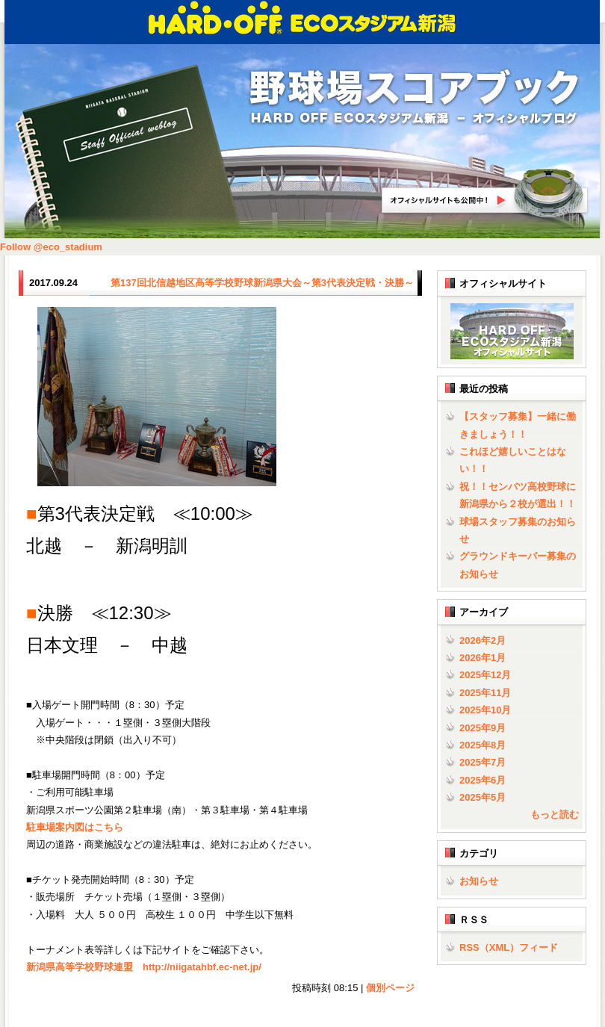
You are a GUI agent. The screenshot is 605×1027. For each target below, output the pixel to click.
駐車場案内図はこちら (74, 827)
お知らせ (478, 881)
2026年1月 (482, 657)
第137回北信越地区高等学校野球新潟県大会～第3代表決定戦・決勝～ (262, 282)
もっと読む (554, 814)
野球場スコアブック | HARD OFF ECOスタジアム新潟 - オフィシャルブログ (414, 98)
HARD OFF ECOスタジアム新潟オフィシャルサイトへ (485, 193)
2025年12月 (485, 674)
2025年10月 (485, 710)
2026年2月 (482, 640)
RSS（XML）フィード (508, 947)
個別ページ (390, 987)
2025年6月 (482, 780)
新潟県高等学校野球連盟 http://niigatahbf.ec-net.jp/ (143, 966)
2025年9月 (482, 727)
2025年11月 (485, 692)
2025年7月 (482, 762)
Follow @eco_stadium (51, 246)
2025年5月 (482, 797)
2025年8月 (482, 745)
